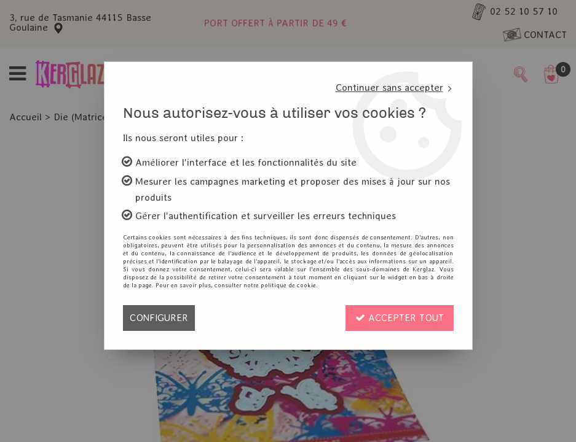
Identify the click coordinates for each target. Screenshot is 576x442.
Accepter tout (399, 317)
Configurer (159, 317)
